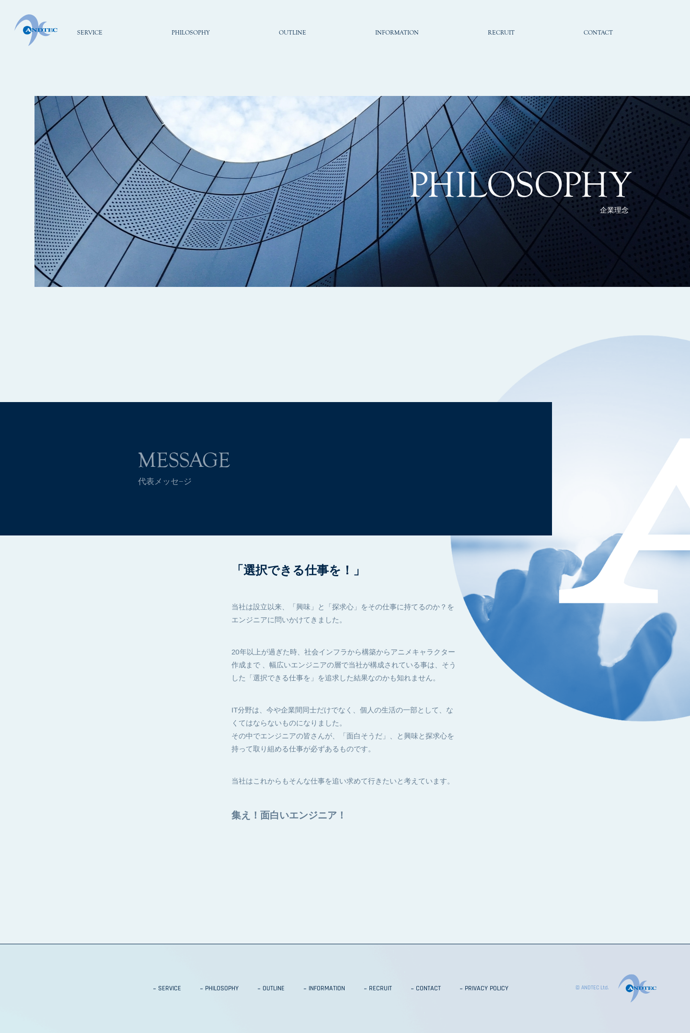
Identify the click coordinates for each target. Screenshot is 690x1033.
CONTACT (428, 989)
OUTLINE (274, 989)
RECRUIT (380, 989)
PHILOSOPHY (222, 989)
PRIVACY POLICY (486, 989)
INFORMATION (327, 989)
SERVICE (169, 989)
